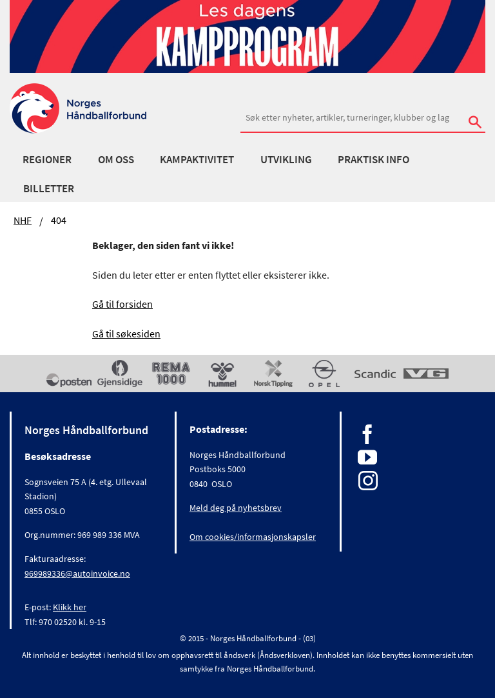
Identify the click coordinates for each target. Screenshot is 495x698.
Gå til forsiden (122, 303)
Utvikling (286, 159)
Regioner (47, 159)
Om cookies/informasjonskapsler (252, 537)
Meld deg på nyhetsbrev (235, 508)
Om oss (116, 159)
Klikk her (69, 607)
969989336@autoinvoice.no (77, 573)
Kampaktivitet (197, 159)
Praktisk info (373, 159)
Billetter (48, 188)
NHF (23, 220)
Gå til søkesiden (126, 333)
